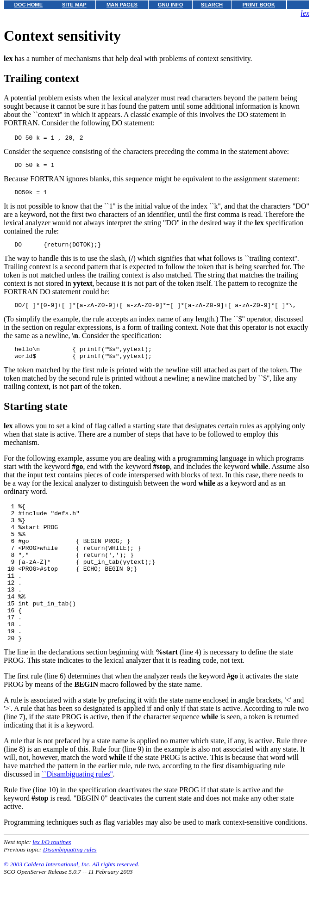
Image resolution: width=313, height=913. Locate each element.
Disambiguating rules (70, 886)
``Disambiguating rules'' (77, 811)
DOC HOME (28, 4)
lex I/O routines (51, 879)
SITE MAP (74, 4)
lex (304, 13)
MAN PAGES (122, 4)
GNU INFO (170, 4)
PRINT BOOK (259, 4)
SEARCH (212, 4)
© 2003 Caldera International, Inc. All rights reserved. (71, 901)
